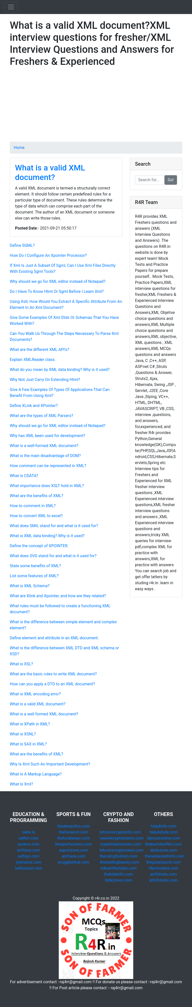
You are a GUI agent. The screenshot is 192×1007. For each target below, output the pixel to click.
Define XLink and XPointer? (34, 405)
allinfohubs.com (163, 880)
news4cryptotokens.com (122, 838)
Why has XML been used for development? (47, 435)
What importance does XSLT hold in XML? (47, 485)
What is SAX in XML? (28, 744)
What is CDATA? (24, 475)
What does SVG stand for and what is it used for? (53, 555)
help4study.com (164, 832)
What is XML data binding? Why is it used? (47, 535)
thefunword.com (73, 832)
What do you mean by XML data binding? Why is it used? (60, 369)
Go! (171, 179)
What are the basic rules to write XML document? (53, 674)
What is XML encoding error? (35, 694)
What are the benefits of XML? (36, 495)
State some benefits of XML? (35, 565)
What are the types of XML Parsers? (41, 415)
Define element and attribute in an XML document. (54, 638)
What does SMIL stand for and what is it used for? (54, 525)
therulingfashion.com (119, 856)
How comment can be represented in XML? (48, 465)
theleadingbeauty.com (119, 862)
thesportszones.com (73, 844)
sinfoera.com (28, 850)
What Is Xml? (21, 784)
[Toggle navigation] (11, 7)
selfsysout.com (28, 868)
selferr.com (28, 838)
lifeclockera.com (163, 868)
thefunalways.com (73, 838)
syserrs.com (28, 844)
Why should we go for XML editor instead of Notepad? (57, 281)
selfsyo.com (29, 856)
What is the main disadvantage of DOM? (45, 455)
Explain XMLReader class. (33, 359)
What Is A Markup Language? (36, 774)
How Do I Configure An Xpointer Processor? (48, 255)
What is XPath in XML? (30, 724)
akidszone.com (163, 850)
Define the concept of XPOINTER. (39, 545)
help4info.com (163, 826)
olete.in (28, 832)
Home (19, 147)
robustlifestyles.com (118, 868)
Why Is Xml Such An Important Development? (50, 764)
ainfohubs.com (163, 874)
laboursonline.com (163, 838)
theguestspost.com (163, 862)
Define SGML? (22, 245)
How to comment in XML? (33, 505)
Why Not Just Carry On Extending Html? (45, 379)
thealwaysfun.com (73, 826)
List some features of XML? (34, 575)
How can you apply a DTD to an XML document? (52, 684)
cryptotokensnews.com (120, 844)
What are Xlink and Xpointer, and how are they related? (58, 595)
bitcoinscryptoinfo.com (120, 832)
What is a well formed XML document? (44, 714)
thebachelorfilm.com (163, 844)
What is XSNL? (23, 734)
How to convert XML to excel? (36, 515)
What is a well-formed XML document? (44, 445)
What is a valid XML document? (50, 172)
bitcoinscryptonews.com (122, 850)
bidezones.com (118, 880)
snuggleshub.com (74, 862)
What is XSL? (21, 664)
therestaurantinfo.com (164, 856)
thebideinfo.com (118, 874)
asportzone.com (73, 850)
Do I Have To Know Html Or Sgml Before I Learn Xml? (57, 291)
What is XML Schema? (30, 585)
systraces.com (29, 862)
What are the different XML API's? (39, 349)
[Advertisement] (96, 107)
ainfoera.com (73, 856)
